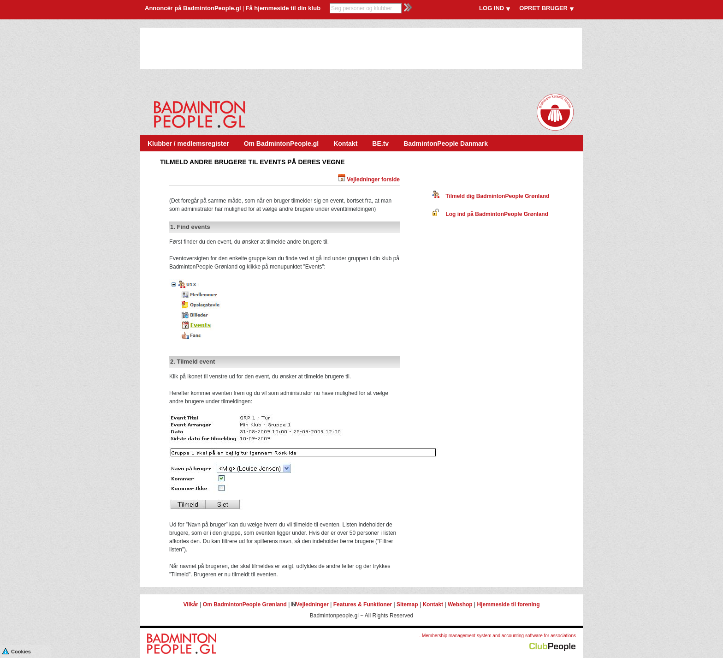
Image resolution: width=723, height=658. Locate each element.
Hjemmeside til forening (508, 604)
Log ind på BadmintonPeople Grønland (490, 214)
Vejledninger (310, 604)
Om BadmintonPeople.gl (281, 143)
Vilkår (191, 604)
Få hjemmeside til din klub (283, 8)
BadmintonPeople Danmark (445, 143)
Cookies (16, 650)
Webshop (460, 604)
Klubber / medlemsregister (188, 143)
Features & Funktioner (362, 604)
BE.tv (380, 143)
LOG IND (491, 8)
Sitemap (407, 604)
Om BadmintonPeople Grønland (245, 604)
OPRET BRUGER (543, 8)
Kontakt (345, 143)
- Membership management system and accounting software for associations (497, 635)
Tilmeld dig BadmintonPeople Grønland (490, 196)
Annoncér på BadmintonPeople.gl (193, 8)
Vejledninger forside (373, 179)
